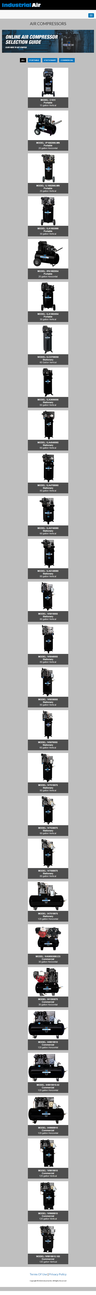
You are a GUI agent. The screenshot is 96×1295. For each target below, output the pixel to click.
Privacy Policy (58, 1274)
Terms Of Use (38, 1274)
